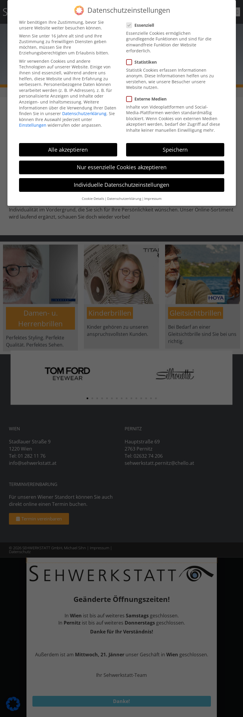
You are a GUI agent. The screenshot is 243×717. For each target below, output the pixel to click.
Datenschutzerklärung (84, 113)
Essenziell (142, 25)
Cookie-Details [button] (93, 199)
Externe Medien (148, 99)
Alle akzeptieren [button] (68, 149)
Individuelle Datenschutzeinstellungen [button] (121, 184)
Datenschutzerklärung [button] (124, 199)
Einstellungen (32, 125)
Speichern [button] (175, 149)
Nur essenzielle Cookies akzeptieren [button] (122, 167)
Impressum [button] (153, 199)
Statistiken (143, 62)
